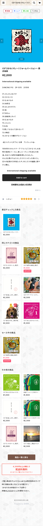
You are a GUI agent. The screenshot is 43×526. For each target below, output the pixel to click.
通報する (38, 190)
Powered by (21, 504)
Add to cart (21, 178)
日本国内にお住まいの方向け (21, 184)
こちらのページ (12, 491)
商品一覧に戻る (21, 457)
